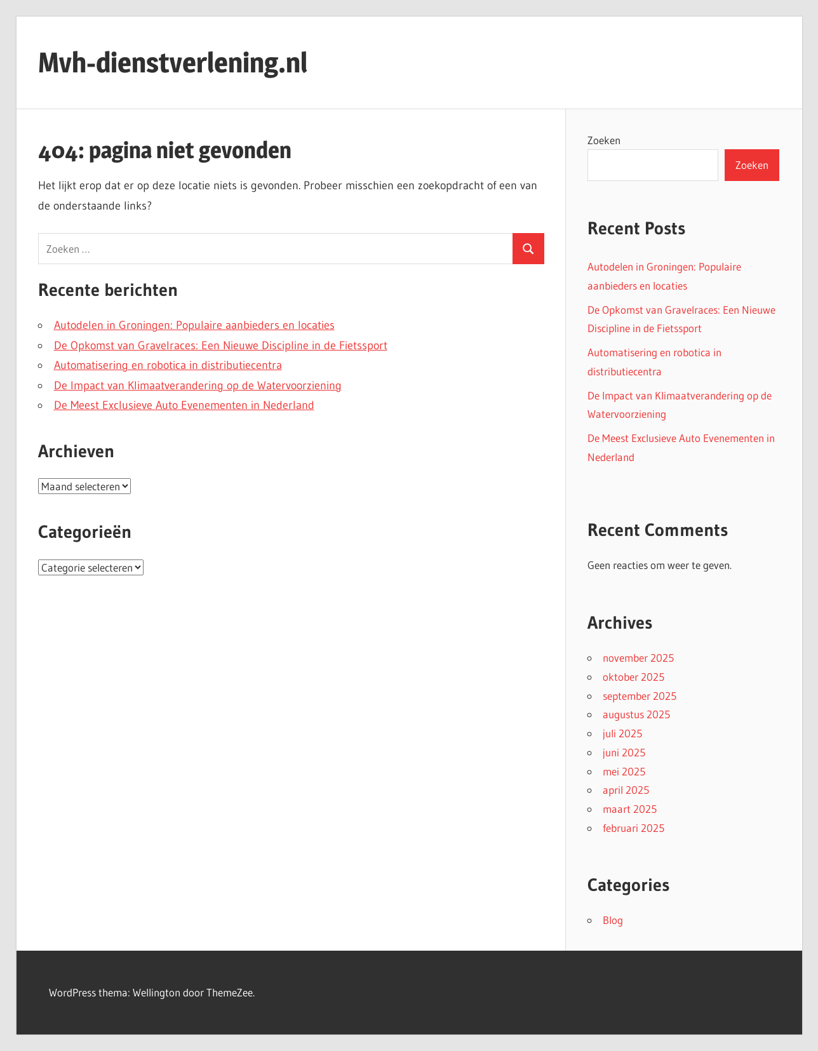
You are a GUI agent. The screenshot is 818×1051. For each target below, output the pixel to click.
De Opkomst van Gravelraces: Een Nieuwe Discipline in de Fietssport (220, 345)
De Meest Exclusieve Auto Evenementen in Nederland (184, 405)
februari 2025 (633, 827)
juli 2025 (622, 733)
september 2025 (639, 695)
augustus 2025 (636, 714)
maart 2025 (630, 808)
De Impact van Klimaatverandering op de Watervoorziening (198, 385)
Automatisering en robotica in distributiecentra (168, 365)
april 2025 (626, 789)
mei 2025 (624, 771)
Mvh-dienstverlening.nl (172, 62)
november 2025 (638, 657)
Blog (613, 920)
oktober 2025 (633, 676)
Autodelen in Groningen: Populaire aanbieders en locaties (194, 325)
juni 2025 (624, 752)
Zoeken (603, 140)
